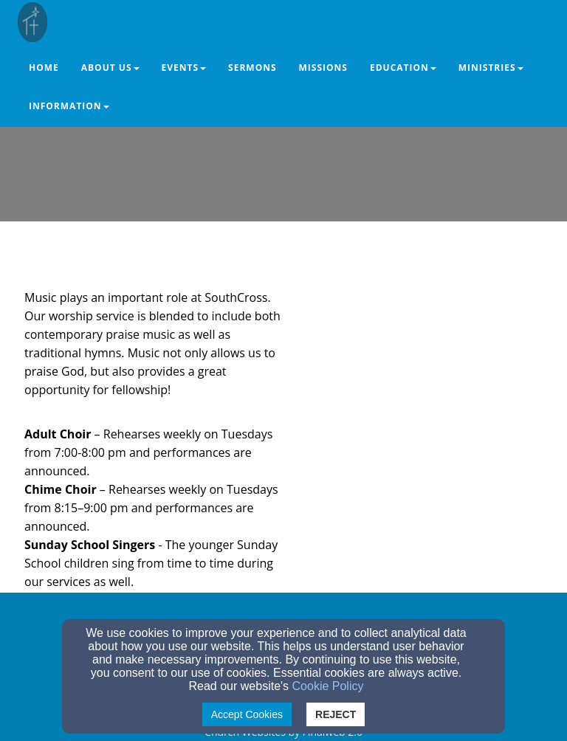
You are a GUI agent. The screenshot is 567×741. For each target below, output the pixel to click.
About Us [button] (110, 67)
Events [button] (184, 67)
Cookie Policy (328, 686)
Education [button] (403, 67)
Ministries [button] (490, 67)
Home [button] (44, 67)
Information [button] (69, 106)
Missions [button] (323, 67)
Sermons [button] (252, 67)
